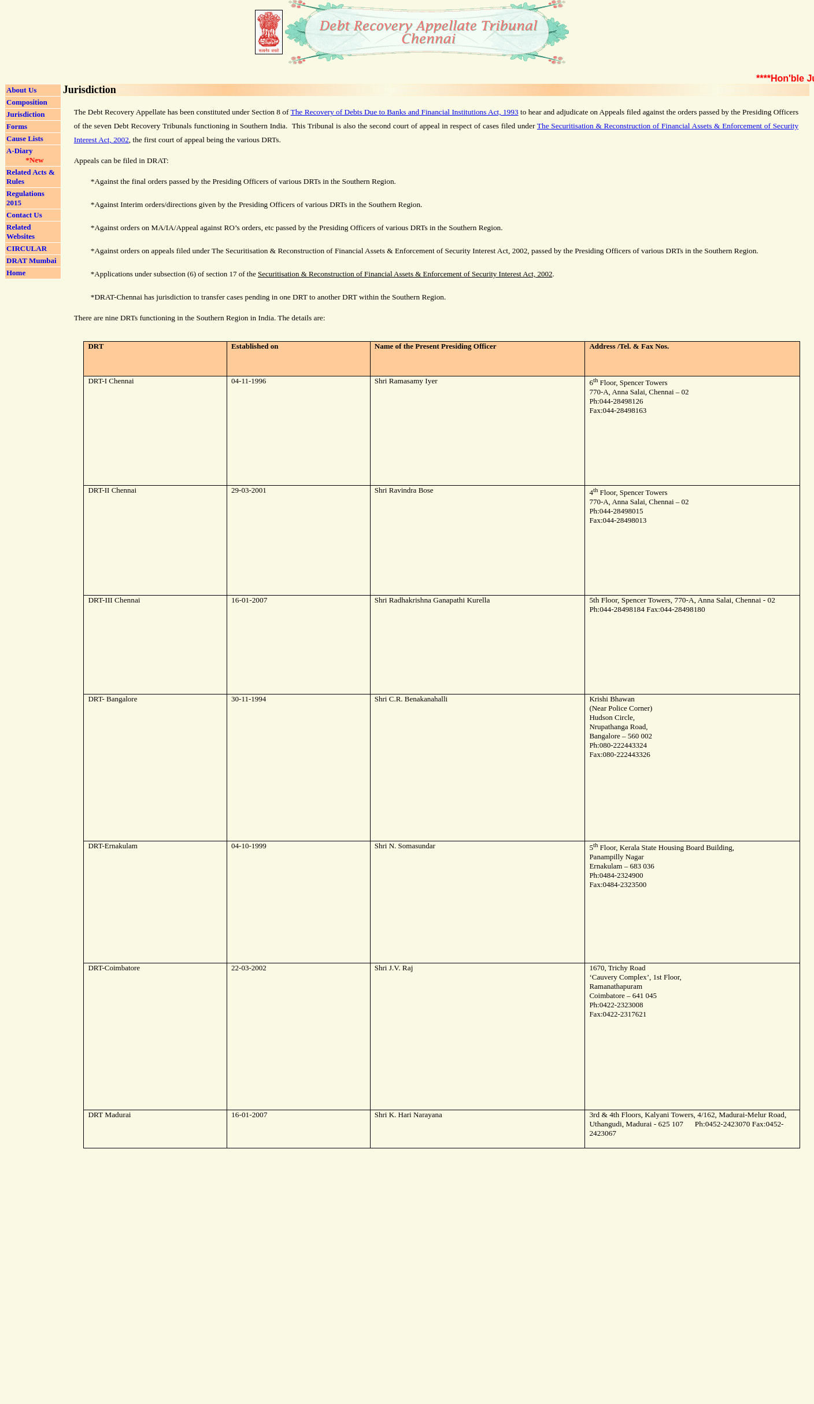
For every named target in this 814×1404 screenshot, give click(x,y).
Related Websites (20, 232)
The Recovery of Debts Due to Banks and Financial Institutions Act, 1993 (405, 112)
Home (15, 272)
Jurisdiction (25, 114)
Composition (26, 102)
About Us (21, 90)
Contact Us (24, 214)
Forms (16, 126)
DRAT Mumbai (31, 260)
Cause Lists (24, 138)
